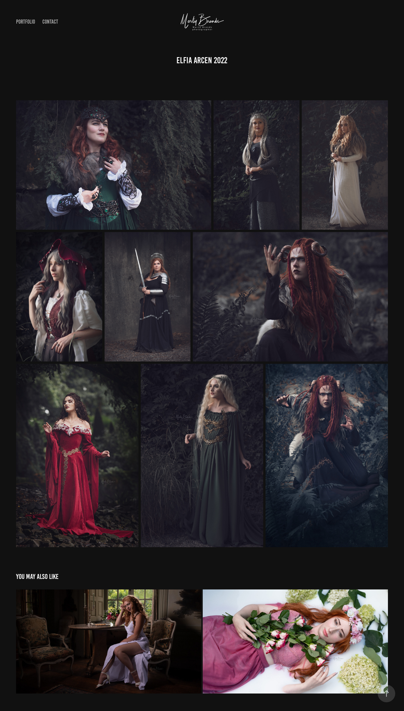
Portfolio (25, 22)
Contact (50, 22)
